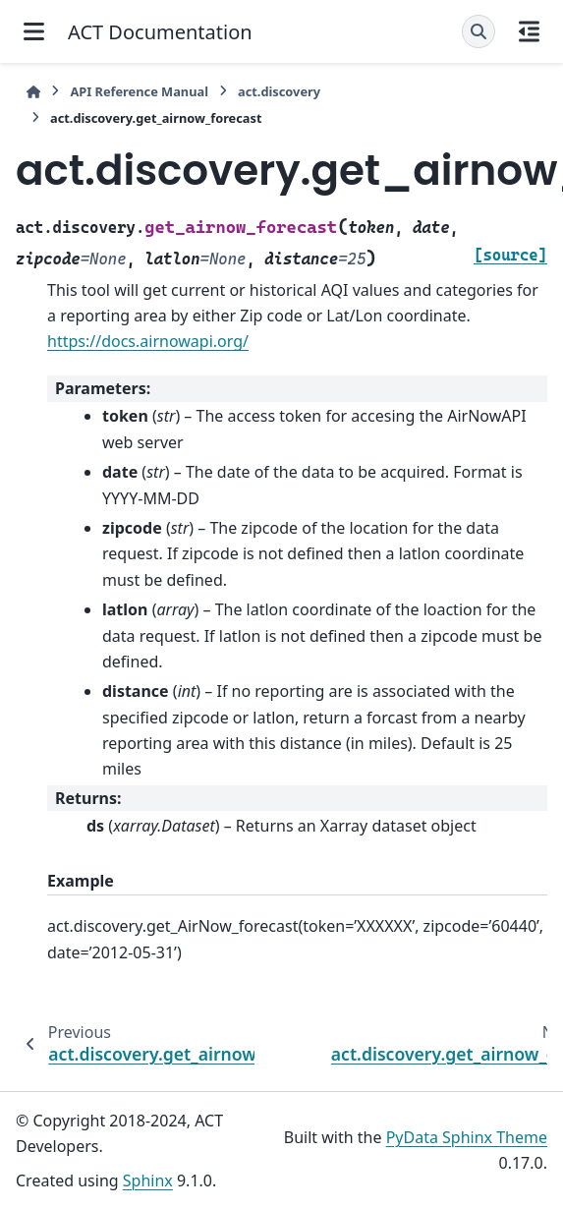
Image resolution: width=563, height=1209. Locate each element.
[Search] (478, 31)
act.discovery (279, 91)
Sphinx (148, 1180)
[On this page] (529, 31)
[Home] (33, 92)
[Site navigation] (34, 31)
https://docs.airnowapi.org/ (148, 341)
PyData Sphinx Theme (466, 1137)
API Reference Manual (139, 91)
